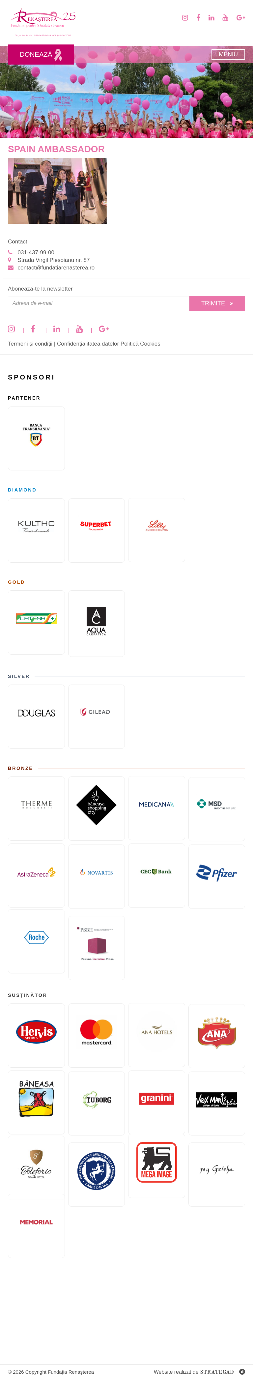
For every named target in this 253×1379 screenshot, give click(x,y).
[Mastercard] (96, 1044)
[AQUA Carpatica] (96, 632)
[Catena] (36, 613)
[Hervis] (36, 1027)
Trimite (217, 303)
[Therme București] (36, 800)
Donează (41, 55)
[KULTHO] (36, 522)
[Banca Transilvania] (36, 430)
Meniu (228, 54)
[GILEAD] (96, 725)
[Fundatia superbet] (96, 539)
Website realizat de (199, 1372)
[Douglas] (36, 708)
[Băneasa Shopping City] (96, 817)
